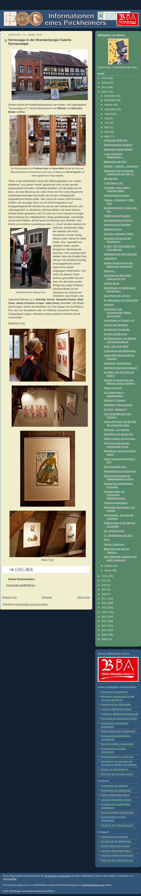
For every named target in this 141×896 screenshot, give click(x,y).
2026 (105, 78)
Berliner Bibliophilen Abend (115, 795)
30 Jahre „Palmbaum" (115, 409)
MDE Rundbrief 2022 (115, 466)
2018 (105, 594)
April (107, 132)
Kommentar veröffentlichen (20, 585)
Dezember (110, 96)
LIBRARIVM (110, 258)
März (107, 136)
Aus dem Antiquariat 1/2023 (118, 234)
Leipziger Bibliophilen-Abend (116, 709)
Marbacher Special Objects (118, 149)
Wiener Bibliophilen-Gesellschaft (118, 731)
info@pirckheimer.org (93, 884)
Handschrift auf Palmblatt (117, 224)
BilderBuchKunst (113, 229)
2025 (105, 82)
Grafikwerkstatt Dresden (117, 195)
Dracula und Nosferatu (116, 325)
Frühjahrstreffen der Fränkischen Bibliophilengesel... (115, 495)
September (110, 109)
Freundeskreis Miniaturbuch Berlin (119, 718)
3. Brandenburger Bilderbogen (120, 351)
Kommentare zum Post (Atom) (31, 604)
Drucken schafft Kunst (115, 334)
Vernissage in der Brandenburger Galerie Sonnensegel (117, 312)
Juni (107, 122)
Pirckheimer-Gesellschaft (114, 692)
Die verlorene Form (114, 531)
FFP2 (107, 540)
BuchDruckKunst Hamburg (118, 145)
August (108, 114)
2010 (105, 630)
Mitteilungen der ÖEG (115, 161)
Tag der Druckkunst (114, 544)
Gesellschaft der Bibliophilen (116, 704)
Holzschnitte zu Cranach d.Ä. (119, 320)
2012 (105, 621)
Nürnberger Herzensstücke (118, 405)
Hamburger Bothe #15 (115, 140)
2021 (105, 580)
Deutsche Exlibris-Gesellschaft (117, 744)
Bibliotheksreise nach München (120, 254)
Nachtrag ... (110, 271)
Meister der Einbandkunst (114, 769)
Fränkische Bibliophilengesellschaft (119, 714)
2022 (105, 576)
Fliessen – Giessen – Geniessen (121, 166)
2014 (105, 612)
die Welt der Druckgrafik (116, 329)
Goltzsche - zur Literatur (117, 429)
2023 (105, 92)
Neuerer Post (9, 597)
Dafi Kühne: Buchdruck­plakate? (121, 368)
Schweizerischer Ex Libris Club (117, 756)
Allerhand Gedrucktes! (116, 503)
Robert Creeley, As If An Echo (119, 438)
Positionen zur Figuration (117, 216)
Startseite (47, 597)
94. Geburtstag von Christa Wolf (121, 300)
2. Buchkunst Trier (113, 183)
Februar (109, 566)
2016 (105, 603)
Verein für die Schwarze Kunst (117, 774)
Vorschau (109, 304)
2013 (105, 616)
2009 (105, 634)
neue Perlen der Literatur (117, 295)
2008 (105, 639)
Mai (106, 127)
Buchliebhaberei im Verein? (118, 220)
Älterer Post (83, 597)
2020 (105, 585)
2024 (105, 87)
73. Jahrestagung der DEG (118, 535)
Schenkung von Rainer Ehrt (118, 434)
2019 (105, 589)
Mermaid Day (111, 178)
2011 (105, 625)
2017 (105, 598)
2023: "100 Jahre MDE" (116, 346)
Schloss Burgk (111, 283)
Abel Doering (9, 878)
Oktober (109, 104)
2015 (105, 607)
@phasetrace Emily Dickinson (120, 471)
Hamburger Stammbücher (117, 363)
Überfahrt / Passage (114, 400)
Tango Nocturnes (113, 388)
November (110, 100)
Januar (108, 570)
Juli (106, 118)
